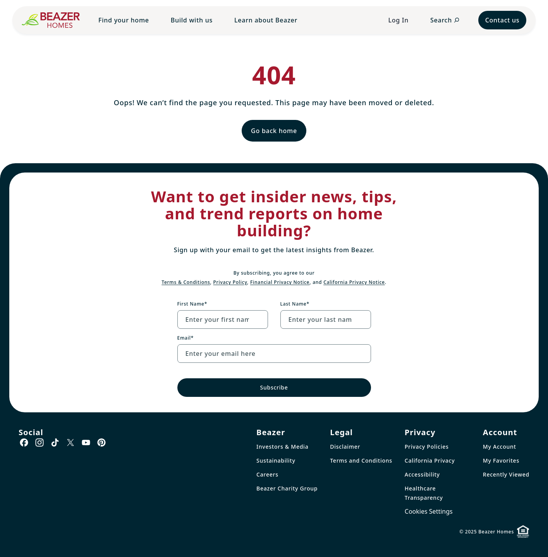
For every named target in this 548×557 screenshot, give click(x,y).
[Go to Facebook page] (24, 442)
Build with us (192, 20)
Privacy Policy (230, 282)
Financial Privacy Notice (279, 282)
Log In (398, 20)
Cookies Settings (429, 511)
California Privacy (430, 460)
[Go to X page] (70, 442)
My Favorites (501, 460)
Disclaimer (345, 446)
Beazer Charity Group (287, 488)
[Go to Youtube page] (86, 442)
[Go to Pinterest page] (101, 442)
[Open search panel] (445, 20)
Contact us (502, 20)
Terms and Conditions (361, 460)
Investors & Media (282, 446)
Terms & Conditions (185, 282)
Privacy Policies (427, 446)
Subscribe (274, 387)
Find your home (123, 20)
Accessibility (422, 474)
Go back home (274, 130)
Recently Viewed (506, 474)
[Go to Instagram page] (39, 442)
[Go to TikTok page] (55, 442)
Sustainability (275, 460)
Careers (267, 474)
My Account (499, 446)
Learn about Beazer (265, 20)
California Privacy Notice (354, 282)
